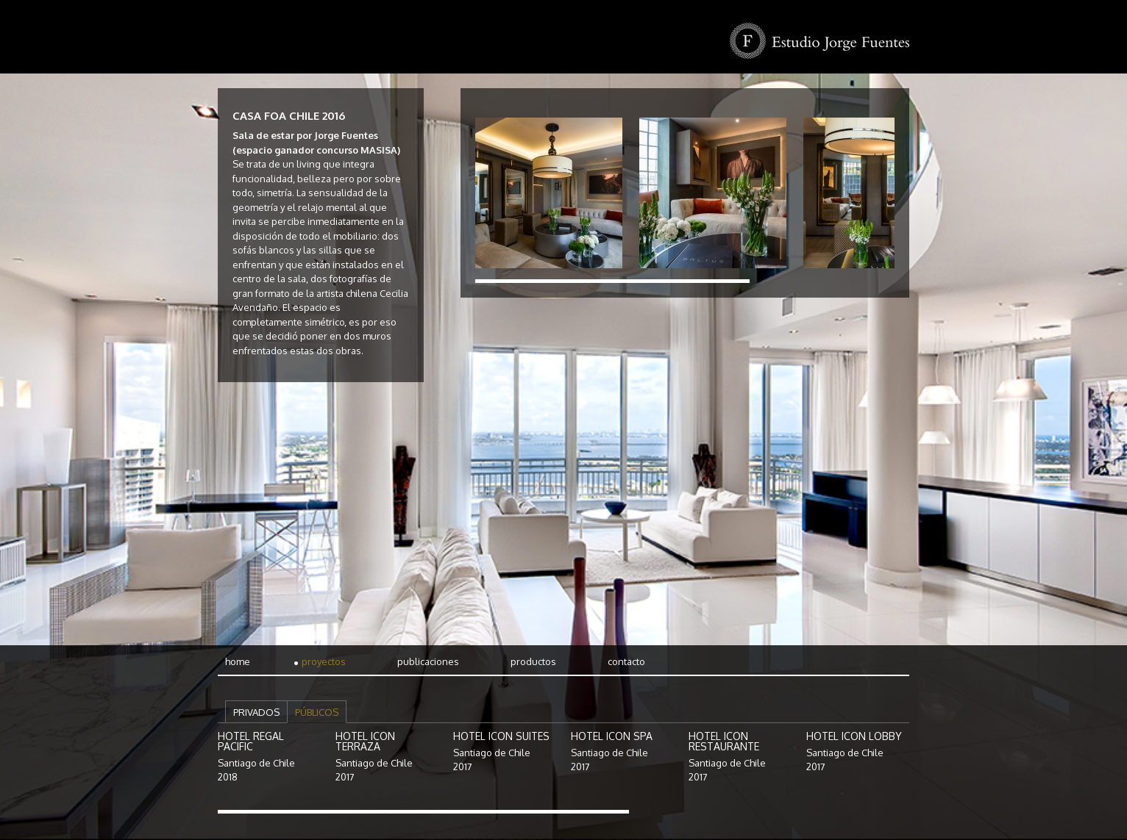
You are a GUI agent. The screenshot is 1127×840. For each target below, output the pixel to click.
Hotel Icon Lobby (854, 736)
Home (237, 661)
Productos (533, 661)
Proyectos (324, 661)
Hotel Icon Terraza (365, 741)
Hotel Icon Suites (501, 736)
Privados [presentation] (256, 712)
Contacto (626, 661)
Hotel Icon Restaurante (724, 741)
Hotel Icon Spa (612, 736)
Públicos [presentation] (316, 712)
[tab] (256, 711)
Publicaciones (428, 661)
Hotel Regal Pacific (251, 741)
